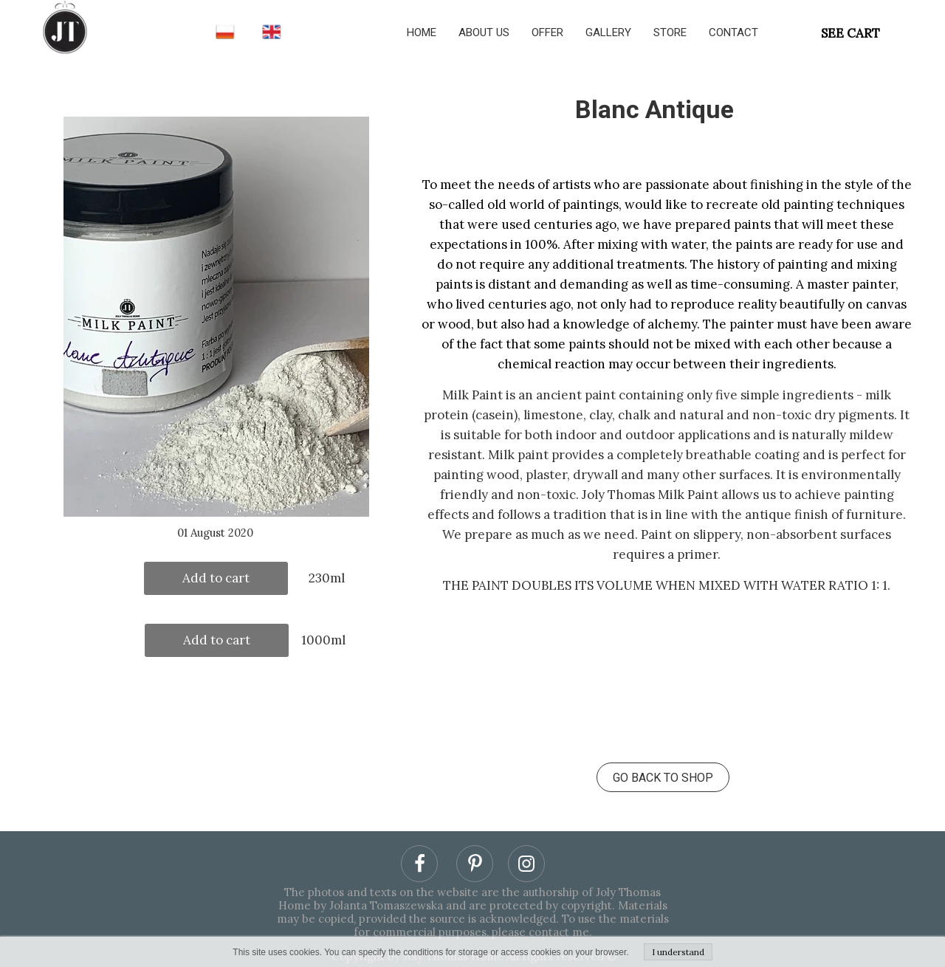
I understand (678, 951)
